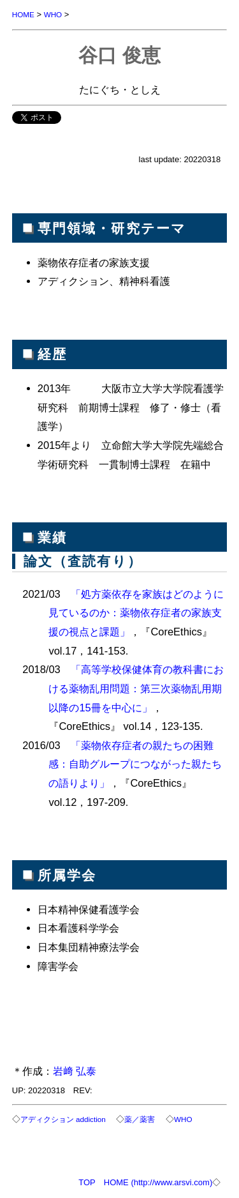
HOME (23, 14)
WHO (53, 14)
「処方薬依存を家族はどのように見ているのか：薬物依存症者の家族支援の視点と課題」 (135, 612)
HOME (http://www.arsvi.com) (158, 1182)
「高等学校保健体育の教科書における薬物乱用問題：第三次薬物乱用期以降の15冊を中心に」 (135, 688)
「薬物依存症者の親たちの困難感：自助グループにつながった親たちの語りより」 (135, 764)
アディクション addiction (63, 1119)
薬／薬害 (139, 1119)
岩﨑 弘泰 (75, 1071)
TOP (87, 1182)
